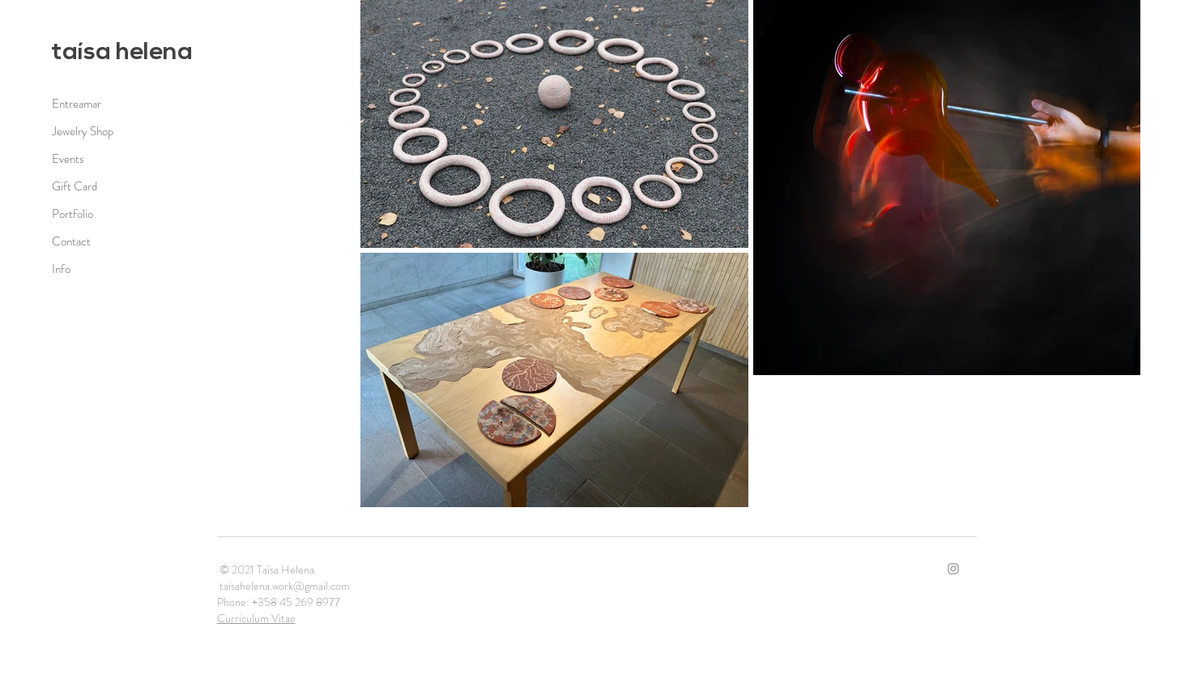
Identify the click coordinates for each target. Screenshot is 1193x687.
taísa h (91, 53)
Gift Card (74, 186)
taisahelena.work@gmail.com (284, 586)
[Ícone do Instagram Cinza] (953, 568)
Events (68, 159)
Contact (71, 241)
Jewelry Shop (82, 131)
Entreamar (76, 104)
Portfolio (72, 214)
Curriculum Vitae (256, 618)
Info (61, 269)
